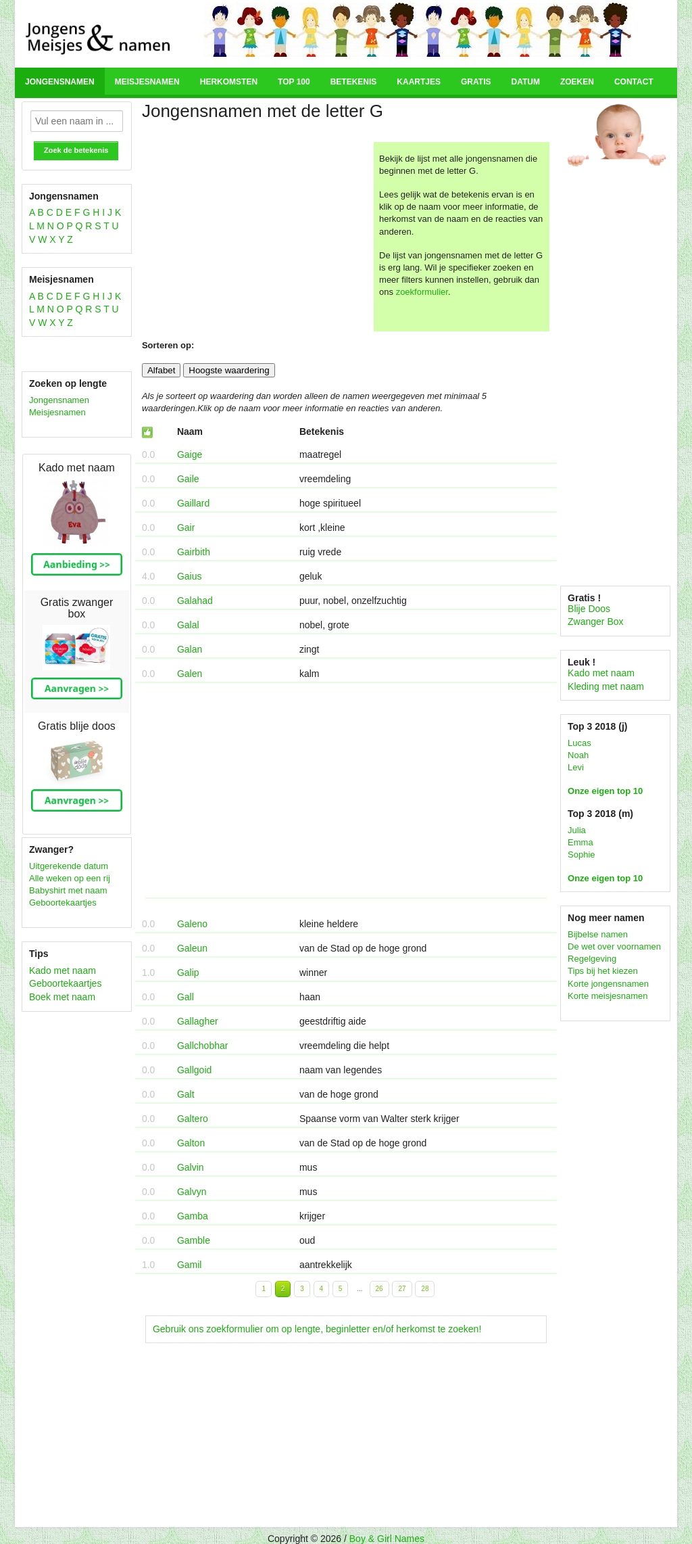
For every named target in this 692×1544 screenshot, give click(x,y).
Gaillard (193, 503)
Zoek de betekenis (76, 150)
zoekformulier (422, 292)
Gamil (189, 1264)
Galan (189, 649)
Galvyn (192, 1191)
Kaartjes (419, 82)
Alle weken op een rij (69, 878)
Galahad (195, 600)
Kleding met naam (606, 686)
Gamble (193, 1240)
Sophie (581, 854)
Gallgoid (194, 1070)
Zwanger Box (595, 621)
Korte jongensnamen (608, 984)
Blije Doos (589, 608)
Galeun (192, 948)
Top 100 (294, 82)
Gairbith (193, 551)
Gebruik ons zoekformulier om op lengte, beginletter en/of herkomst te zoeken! (317, 1329)
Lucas (579, 743)
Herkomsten (228, 82)
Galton (191, 1143)
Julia (577, 830)
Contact (633, 82)
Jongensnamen (60, 82)
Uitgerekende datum (68, 866)
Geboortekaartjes (63, 902)
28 (424, 1288)
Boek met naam (62, 996)
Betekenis (353, 82)
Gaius (189, 576)
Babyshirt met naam (68, 890)
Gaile (188, 478)
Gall (185, 996)
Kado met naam (62, 970)
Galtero (192, 1118)
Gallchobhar (202, 1045)
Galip (188, 972)
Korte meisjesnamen (608, 996)
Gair (186, 527)
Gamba (192, 1216)
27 (401, 1288)
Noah (578, 755)
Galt (186, 1094)
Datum (525, 82)
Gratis (476, 82)
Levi (576, 767)
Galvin (190, 1167)
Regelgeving (592, 959)
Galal (188, 624)
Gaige (189, 454)
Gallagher (197, 1021)
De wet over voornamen (614, 946)
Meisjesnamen (147, 82)
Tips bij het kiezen (603, 971)
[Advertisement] (256, 236)
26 (379, 1288)
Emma (580, 842)
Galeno (192, 923)
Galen (189, 673)
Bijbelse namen (598, 934)
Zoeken (577, 82)
